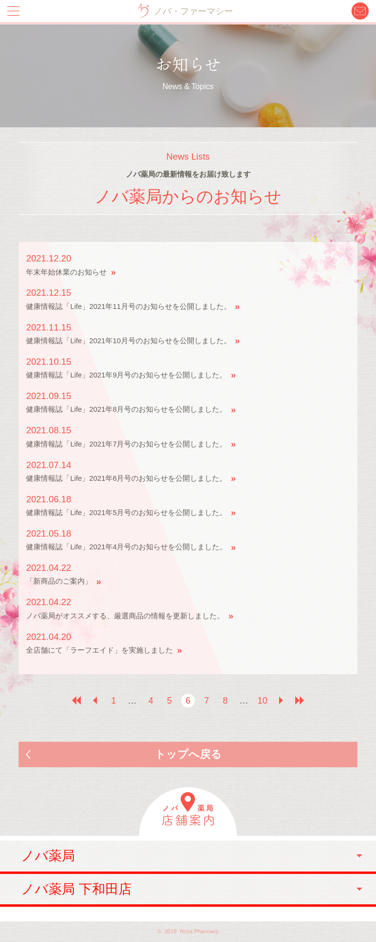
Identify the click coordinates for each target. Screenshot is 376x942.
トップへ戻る (188, 754)
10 (262, 700)
